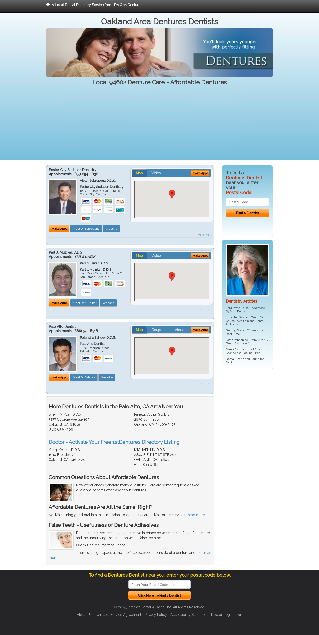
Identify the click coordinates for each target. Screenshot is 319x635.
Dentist (242, 311)
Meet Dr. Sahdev (84, 377)
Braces (241, 330)
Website (111, 228)
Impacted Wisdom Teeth (242, 317)
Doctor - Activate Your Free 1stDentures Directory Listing (114, 442)
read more (196, 515)
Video (156, 173)
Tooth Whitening (237, 340)
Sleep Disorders (236, 349)
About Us (84, 615)
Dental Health (235, 359)
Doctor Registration (226, 615)
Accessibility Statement (189, 615)
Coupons (158, 330)
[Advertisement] (159, 125)
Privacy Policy (156, 615)
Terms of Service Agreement (118, 615)
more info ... (205, 234)
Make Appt (59, 228)
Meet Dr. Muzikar (84, 303)
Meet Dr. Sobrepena (86, 228)
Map (139, 173)
